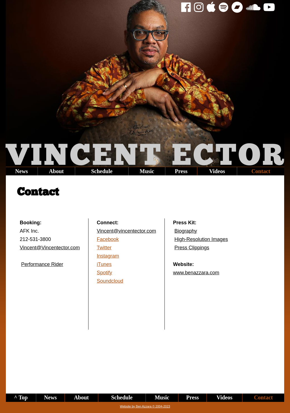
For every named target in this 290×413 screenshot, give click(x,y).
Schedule (101, 171)
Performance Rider (42, 264)
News (21, 171)
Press (181, 171)
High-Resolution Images (201, 239)
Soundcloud (110, 281)
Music (147, 171)
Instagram (108, 256)
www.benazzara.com (196, 272)
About (56, 171)
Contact (260, 171)
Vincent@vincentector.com (126, 231)
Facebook (108, 239)
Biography (186, 231)
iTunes (104, 264)
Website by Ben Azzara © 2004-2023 (145, 406)
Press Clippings (192, 247)
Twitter (104, 247)
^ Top (21, 397)
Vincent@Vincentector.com (50, 247)
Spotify (104, 272)
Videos (217, 171)
